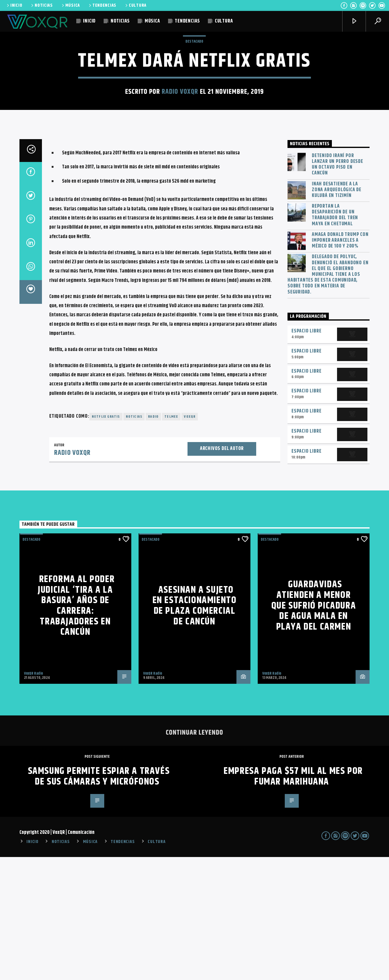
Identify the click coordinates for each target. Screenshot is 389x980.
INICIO (14, 5)
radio (153, 540)
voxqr (189, 540)
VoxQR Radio (33, 796)
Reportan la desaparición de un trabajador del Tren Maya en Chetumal (335, 338)
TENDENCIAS (102, 5)
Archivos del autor (222, 571)
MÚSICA (70, 5)
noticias (134, 540)
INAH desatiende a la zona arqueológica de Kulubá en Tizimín (336, 313)
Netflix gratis (106, 540)
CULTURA (135, 5)
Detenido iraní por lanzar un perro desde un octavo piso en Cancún (337, 287)
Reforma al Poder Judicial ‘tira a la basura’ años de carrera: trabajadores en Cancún (76, 728)
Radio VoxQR (180, 153)
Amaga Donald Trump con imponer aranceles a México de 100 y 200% (340, 363)
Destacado (194, 103)
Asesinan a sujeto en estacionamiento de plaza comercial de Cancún (195, 728)
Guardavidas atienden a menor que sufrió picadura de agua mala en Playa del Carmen (313, 728)
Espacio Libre (306, 454)
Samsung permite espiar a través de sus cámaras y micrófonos (99, 899)
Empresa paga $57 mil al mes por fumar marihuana (293, 899)
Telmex (171, 540)
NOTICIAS (41, 5)
